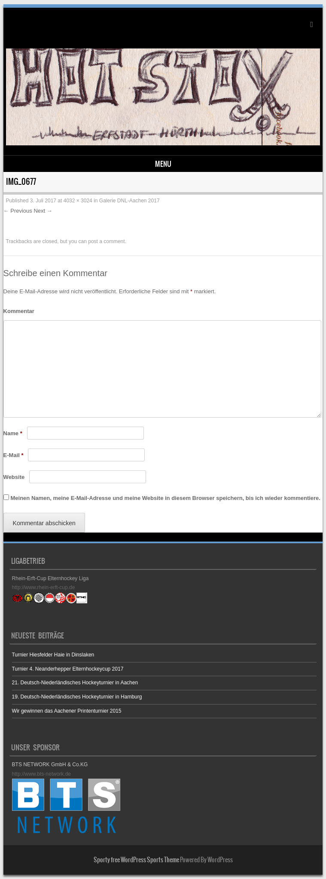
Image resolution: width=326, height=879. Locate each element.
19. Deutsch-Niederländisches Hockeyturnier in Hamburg (77, 697)
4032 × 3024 (78, 201)
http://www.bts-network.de (41, 774)
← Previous (17, 211)
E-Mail (13, 455)
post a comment (106, 241)
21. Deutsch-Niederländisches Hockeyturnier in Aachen (75, 683)
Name (12, 433)
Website (14, 477)
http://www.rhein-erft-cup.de (43, 587)
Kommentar (18, 311)
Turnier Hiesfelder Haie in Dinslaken (53, 655)
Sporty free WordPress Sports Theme (136, 859)
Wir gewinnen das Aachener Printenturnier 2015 (67, 711)
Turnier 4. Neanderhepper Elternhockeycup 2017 (68, 669)
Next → (43, 211)
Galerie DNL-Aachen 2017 (129, 201)
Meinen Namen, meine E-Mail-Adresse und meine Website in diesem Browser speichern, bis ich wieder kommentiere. (165, 498)
